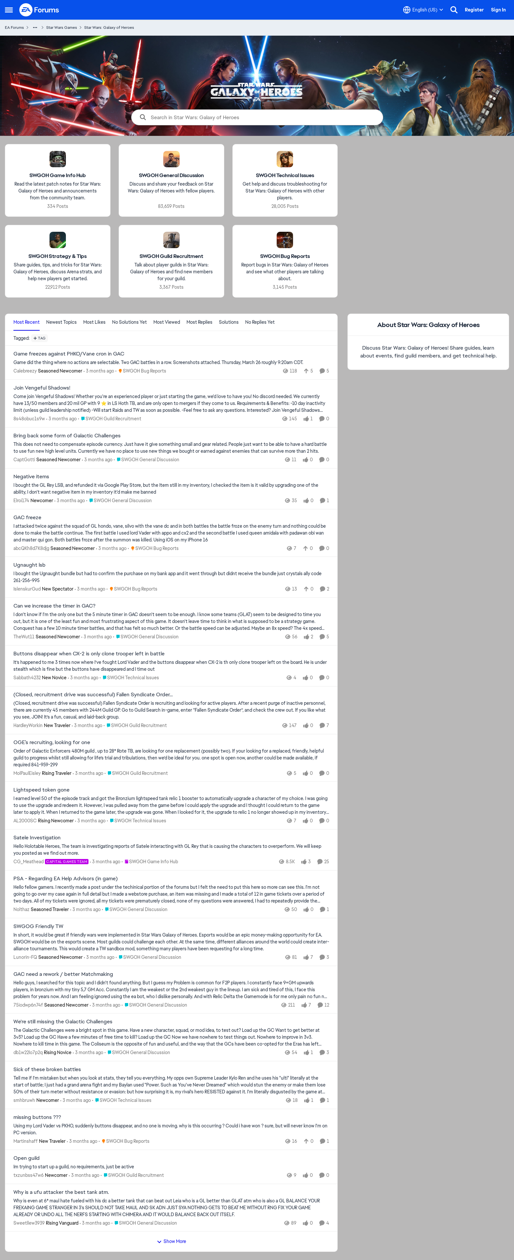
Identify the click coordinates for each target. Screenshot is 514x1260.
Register (474, 10)
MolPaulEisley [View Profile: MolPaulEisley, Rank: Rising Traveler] (27, 773)
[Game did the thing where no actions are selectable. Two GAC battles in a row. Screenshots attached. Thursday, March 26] (171, 362)
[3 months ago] (99, 371)
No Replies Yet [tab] (260, 322)
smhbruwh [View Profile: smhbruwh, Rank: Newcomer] (24, 1100)
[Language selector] (423, 9)
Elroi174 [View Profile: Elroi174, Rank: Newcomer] (21, 500)
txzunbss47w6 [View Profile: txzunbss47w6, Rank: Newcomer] (28, 1175)
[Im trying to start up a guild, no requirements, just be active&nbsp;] (171, 1166)
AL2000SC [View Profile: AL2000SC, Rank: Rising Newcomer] (25, 821)
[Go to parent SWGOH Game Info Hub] (150, 861)
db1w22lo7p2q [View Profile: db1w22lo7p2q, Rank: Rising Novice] (28, 1052)
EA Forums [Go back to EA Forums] (14, 27)
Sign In (498, 10)
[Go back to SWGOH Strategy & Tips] (58, 256)
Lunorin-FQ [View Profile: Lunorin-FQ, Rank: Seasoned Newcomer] (25, 957)
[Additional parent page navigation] (35, 27)
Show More (171, 1241)
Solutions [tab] (229, 322)
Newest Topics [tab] (61, 322)
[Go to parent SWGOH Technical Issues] (129, 677)
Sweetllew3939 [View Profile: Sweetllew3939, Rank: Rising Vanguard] (29, 1223)
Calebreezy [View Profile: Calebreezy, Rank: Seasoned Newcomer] (25, 371)
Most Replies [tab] (199, 322)
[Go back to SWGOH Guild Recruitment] (171, 256)
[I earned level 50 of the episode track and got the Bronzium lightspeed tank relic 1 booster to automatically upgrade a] (171, 805)
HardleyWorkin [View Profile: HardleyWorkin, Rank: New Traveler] (28, 725)
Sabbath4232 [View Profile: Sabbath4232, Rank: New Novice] (27, 678)
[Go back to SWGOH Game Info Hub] (58, 175)
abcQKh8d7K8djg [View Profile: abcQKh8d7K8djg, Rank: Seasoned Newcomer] (31, 548)
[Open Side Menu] (9, 10)
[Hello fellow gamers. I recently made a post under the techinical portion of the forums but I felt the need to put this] (171, 894)
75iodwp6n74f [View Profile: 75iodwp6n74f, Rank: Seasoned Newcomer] (28, 1005)
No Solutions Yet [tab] (129, 322)
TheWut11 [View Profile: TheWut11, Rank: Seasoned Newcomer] (23, 637)
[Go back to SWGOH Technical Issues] (285, 175)
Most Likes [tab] (94, 322)
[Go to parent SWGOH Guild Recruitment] (109, 418)
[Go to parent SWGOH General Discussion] (146, 459)
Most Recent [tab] (26, 322)
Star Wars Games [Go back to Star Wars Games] (61, 27)
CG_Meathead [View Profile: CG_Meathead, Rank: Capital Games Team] (28, 862)
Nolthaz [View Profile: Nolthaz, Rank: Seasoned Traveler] (21, 909)
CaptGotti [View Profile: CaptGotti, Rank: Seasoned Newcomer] (24, 460)
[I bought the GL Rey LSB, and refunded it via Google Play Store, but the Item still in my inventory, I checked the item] (171, 489)
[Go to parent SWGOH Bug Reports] (140, 371)
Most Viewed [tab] (166, 322)
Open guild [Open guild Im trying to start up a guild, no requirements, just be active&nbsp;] (26, 1158)
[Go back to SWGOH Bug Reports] (285, 256)
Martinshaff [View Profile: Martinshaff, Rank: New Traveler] (25, 1141)
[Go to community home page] (39, 9)
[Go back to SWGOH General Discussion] (171, 175)
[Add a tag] (39, 338)
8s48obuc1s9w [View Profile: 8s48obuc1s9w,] (29, 419)
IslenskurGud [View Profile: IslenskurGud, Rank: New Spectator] (27, 589)
